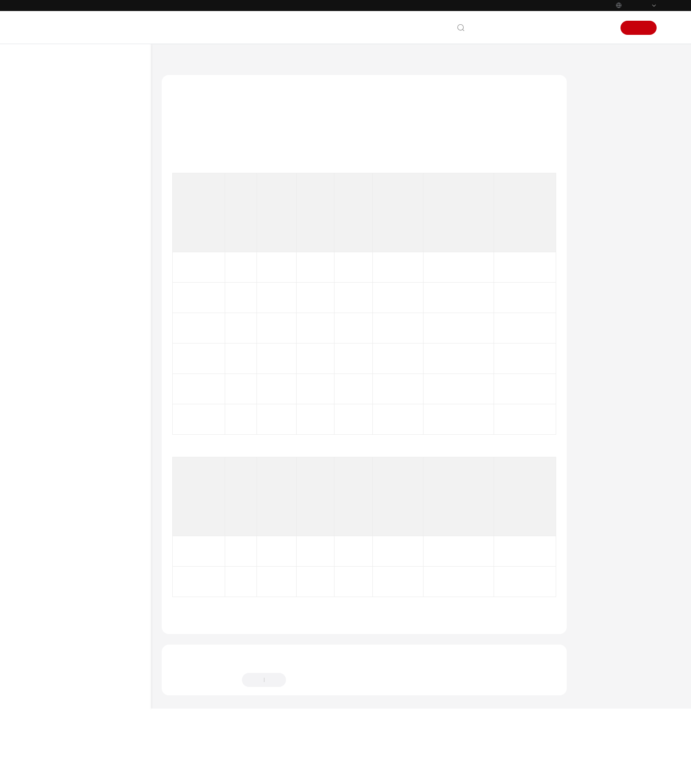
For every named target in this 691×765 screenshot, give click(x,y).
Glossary (55, 495)
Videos (52, 435)
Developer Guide (66, 229)
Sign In (600, 27)
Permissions (59, 574)
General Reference (68, 479)
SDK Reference (63, 261)
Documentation (533, 27)
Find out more (339, 750)
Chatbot (182, 710)
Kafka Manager (72, 387)
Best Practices (62, 213)
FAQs (50, 276)
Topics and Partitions (81, 340)
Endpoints (57, 558)
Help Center (178, 61)
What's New (60, 118)
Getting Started (64, 181)
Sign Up (639, 27)
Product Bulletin (65, 134)
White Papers (61, 542)
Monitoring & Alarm (78, 403)
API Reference (62, 245)
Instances (64, 292)
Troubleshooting (65, 419)
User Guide (58, 197)
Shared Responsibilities (75, 511)
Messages (65, 372)
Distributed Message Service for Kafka (257, 61)
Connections (68, 324)
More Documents (67, 451)
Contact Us (490, 27)
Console (573, 27)
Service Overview (66, 149)
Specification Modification (85, 308)
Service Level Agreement (76, 526)
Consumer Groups (75, 356)
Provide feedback (319, 676)
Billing (52, 165)
